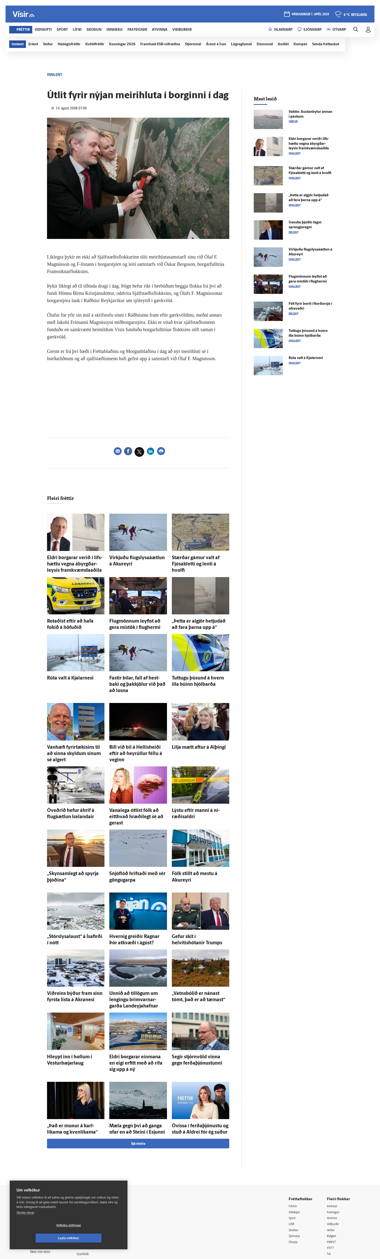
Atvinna (332, 1156)
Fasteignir (334, 1150)
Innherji (333, 1143)
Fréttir (293, 1143)
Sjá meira (138, 1081)
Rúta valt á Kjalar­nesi (64, 670)
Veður (331, 1168)
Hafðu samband (94, 1174)
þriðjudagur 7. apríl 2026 (310, 15)
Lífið (292, 1162)
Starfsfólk (89, 1192)
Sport (293, 1156)
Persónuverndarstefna (47, 1172)
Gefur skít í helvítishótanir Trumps (199, 898)
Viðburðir (334, 1162)
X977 (331, 1187)
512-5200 (96, 1161)
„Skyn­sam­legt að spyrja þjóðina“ (73, 837)
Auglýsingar (90, 1168)
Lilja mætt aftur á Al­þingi (192, 730)
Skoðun (294, 1168)
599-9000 (44, 1190)
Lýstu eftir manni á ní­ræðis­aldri (197, 784)
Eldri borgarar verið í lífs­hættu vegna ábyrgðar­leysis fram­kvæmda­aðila (71, 562)
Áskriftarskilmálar (95, 1186)
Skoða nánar (25, 1225)
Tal (329, 1193)
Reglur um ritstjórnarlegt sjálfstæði (48, 1164)
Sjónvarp (295, 1174)
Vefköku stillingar (39, 1238)
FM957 (332, 1181)
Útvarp (294, 1181)
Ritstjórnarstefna (94, 1180)
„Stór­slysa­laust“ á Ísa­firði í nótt (72, 898)
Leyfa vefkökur (97, 1238)
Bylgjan (332, 1174)
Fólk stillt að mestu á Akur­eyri (196, 837)
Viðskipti (295, 1150)
